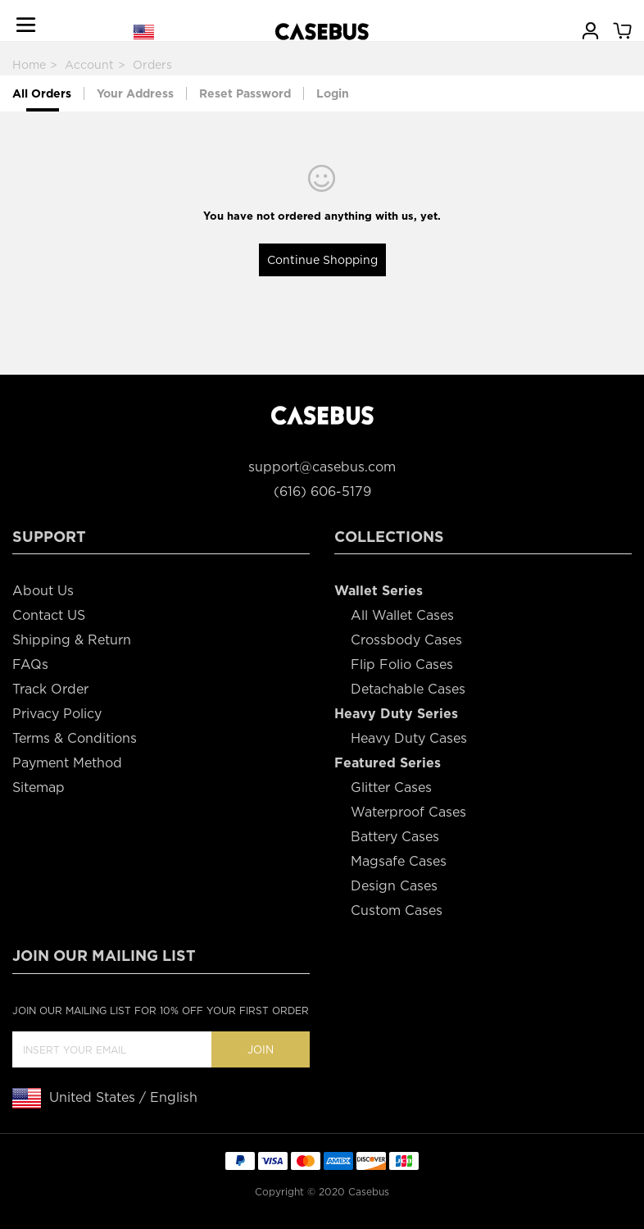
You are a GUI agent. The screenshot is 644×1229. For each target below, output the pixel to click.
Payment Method (67, 763)
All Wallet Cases (402, 615)
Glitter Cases (391, 787)
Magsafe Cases (399, 861)
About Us (43, 591)
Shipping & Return (71, 640)
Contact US (48, 615)
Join (260, 1050)
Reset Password (245, 93)
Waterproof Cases (408, 812)
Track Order (50, 689)
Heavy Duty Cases (409, 738)
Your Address (135, 93)
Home (29, 64)
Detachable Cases (408, 689)
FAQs (30, 664)
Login (332, 93)
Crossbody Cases (406, 640)
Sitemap (38, 787)
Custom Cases (396, 910)
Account (89, 64)
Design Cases (394, 886)
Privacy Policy (57, 713)
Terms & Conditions (74, 738)
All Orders (41, 93)
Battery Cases (395, 836)
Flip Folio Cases (402, 664)
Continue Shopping (322, 259)
